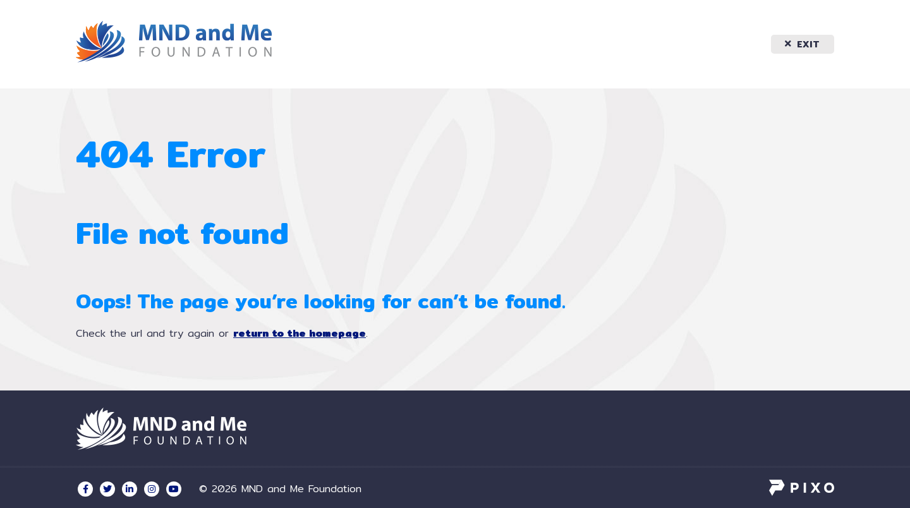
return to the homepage (299, 333)
